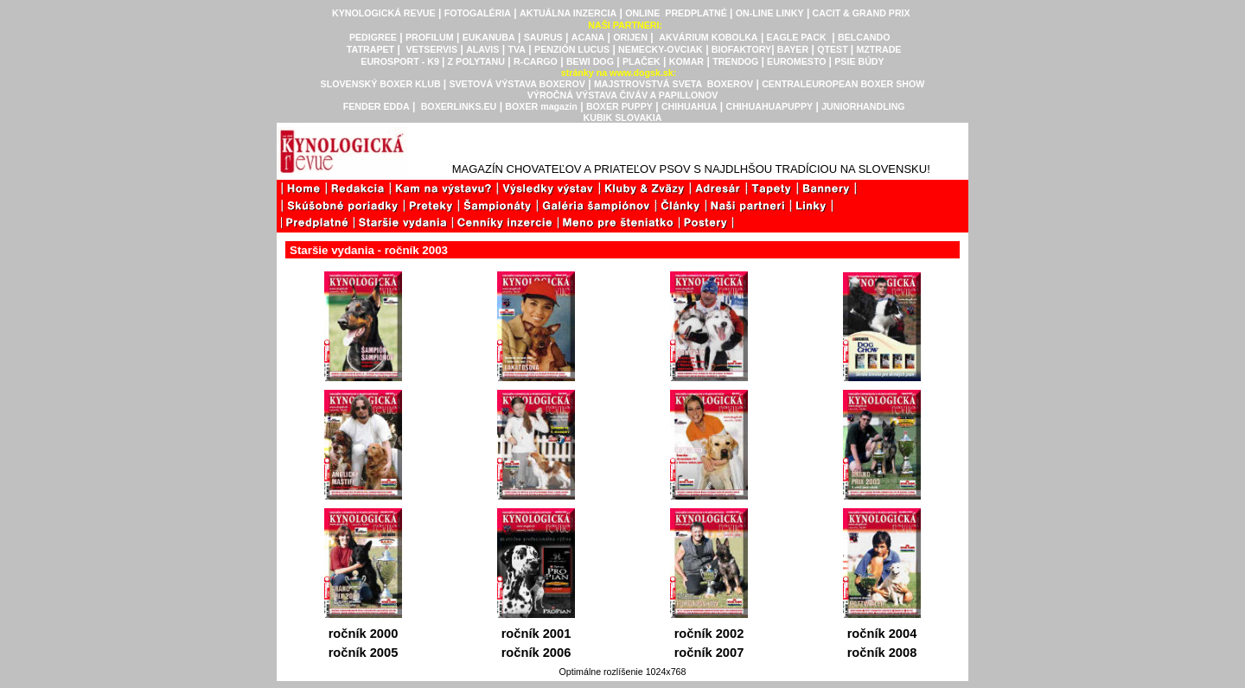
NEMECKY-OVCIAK (660, 49)
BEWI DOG (590, 61)
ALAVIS (482, 49)
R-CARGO (536, 61)
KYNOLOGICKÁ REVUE (384, 13)
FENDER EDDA (376, 106)
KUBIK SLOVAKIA (623, 117)
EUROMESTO (797, 61)
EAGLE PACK (797, 37)
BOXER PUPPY (619, 106)
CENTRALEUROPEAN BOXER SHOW (843, 84)
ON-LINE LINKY (770, 13)
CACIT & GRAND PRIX (861, 13)
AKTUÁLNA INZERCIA (568, 13)
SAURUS (543, 37)
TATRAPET (370, 49)
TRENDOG (736, 61)
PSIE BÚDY (859, 61)
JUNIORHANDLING (863, 106)
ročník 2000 (364, 633)
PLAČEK (641, 61)
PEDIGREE (373, 37)
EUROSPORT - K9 (401, 61)
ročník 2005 (364, 652)
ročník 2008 (882, 652)
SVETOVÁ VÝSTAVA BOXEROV (517, 84)
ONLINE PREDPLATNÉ (676, 13)
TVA (517, 49)
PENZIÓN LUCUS (572, 49)
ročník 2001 (536, 633)
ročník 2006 (536, 652)
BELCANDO (864, 37)
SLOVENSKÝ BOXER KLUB (381, 84)
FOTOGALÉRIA (477, 13)
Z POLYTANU (476, 61)
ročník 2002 (709, 633)
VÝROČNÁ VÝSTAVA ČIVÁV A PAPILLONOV (622, 95)
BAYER (792, 49)
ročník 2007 (709, 652)
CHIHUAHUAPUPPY (769, 106)
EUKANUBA (489, 37)
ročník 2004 (882, 633)
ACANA (587, 37)
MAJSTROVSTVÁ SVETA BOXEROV (673, 84)
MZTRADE (878, 49)
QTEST (833, 49)
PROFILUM (429, 37)
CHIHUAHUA (689, 106)
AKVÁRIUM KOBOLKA (708, 37)
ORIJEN (630, 37)
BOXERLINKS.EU (459, 106)
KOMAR (686, 61)
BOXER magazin (541, 106)
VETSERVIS (432, 49)
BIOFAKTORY (741, 49)
